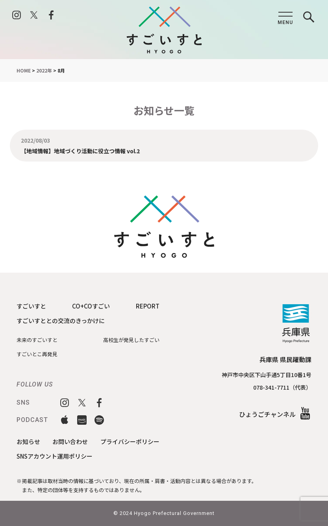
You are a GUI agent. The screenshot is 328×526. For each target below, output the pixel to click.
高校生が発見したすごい (131, 340)
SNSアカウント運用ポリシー (55, 456)
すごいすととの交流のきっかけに (61, 320)
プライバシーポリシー (129, 441)
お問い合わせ (70, 441)
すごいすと (31, 306)
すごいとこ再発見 (37, 354)
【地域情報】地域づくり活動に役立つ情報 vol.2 (80, 150)
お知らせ (28, 441)
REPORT (147, 306)
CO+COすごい (91, 306)
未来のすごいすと (37, 340)
